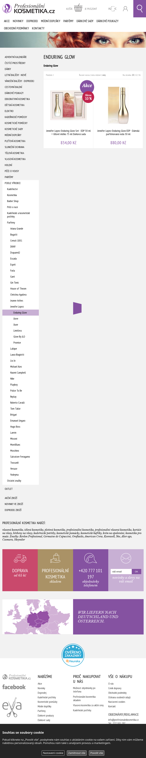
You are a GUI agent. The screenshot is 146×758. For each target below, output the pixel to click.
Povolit (96, 753)
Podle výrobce (13, 183)
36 (139, 75)
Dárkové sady (85, 21)
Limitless (17, 330)
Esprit (13, 264)
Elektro (9, 111)
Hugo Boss (15, 426)
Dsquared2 (15, 252)
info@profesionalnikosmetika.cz (123, 720)
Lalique (13, 348)
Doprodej (32, 21)
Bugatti (13, 234)
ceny (104, 75)
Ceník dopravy (114, 688)
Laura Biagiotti (17, 354)
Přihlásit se (125, 8)
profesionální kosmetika (16, 677)
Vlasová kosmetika (15, 159)
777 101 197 (119, 723)
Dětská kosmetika (14, 105)
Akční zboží (11, 498)
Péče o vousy (12, 171)
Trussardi (14, 462)
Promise (17, 342)
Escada (13, 258)
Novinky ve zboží (14, 504)
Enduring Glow (20, 312)
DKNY (13, 246)
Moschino (14, 450)
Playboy (14, 384)
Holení (8, 165)
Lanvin (13, 432)
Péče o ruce (12, 207)
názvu (87, 75)
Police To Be (16, 390)
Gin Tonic (14, 282)
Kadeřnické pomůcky (16, 117)
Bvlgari (13, 414)
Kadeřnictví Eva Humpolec (11, 707)
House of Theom (18, 288)
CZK (113, 8)
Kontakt (112, 706)
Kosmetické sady (14, 129)
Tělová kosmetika (14, 153)
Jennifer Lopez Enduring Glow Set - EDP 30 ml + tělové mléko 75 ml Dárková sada (68, 113)
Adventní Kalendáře (16, 57)
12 (136, 75)
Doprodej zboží (13, 510)
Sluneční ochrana (14, 147)
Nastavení (53, 753)
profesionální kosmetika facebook (14, 686)
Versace (13, 468)
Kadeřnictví (12, 189)
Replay (13, 396)
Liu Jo (13, 360)
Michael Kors (16, 366)
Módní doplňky (50, 21)
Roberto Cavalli (17, 402)
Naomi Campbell (18, 372)
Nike (12, 378)
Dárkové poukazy (107, 21)
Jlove (15, 318)
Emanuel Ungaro (17, 420)
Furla (12, 270)
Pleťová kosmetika (15, 141)
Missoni (13, 438)
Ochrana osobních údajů (119, 697)
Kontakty (38, 28)
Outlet (9, 489)
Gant (12, 276)
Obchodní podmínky (16, 28)
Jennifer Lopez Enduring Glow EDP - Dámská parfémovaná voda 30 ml (118, 113)
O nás (111, 683)
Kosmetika (12, 195)
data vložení (96, 75)
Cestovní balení (13, 87)
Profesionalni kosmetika (73, 655)
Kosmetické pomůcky (16, 123)
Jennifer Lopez (17, 306)
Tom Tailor (15, 408)
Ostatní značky (14, 480)
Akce (7, 21)
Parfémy (68, 21)
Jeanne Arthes (16, 300)
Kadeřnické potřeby (47, 697)
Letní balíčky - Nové (15, 75)
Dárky (8, 69)
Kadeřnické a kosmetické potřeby (18, 214)
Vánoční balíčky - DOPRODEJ (19, 81)
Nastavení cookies (116, 702)
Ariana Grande (16, 228)
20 (133, 75)
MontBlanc (15, 444)
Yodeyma (14, 474)
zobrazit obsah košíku (81, 8)
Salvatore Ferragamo (20, 456)
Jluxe (15, 324)
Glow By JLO (19, 336)
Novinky (18, 21)
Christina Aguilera (18, 294)
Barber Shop (13, 201)
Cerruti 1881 (16, 240)
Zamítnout (76, 753)
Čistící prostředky (15, 63)
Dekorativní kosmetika (17, 99)
